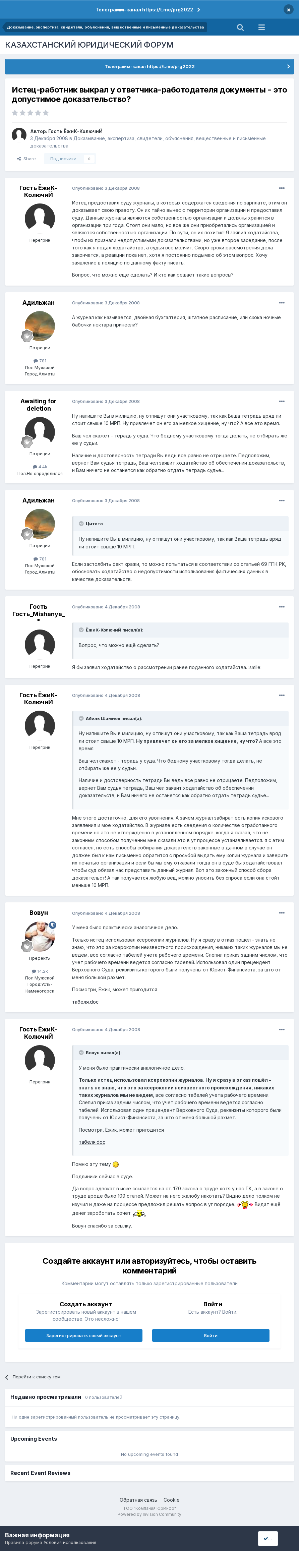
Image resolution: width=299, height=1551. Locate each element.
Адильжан (38, 302)
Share (26, 158)
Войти (211, 1335)
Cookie (172, 1500)
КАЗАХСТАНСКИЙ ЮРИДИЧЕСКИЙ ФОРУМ (89, 45)
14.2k (40, 971)
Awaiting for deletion (38, 405)
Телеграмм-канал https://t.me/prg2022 (144, 9)
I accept (274, 1538)
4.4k (40, 466)
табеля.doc (85, 1002)
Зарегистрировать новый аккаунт (83, 1335)
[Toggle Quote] (82, 523)
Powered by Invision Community (149, 1514)
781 (40, 360)
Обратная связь (138, 1500)
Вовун (38, 912)
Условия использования (70, 1542)
